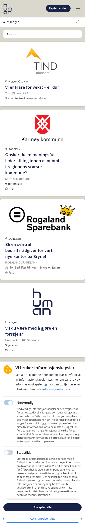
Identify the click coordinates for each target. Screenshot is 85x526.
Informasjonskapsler (56, 389)
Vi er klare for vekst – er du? (32, 87)
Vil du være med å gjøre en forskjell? (31, 331)
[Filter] (78, 22)
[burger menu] (78, 8)
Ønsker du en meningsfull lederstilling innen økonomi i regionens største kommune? (32, 163)
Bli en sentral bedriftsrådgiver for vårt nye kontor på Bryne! (29, 250)
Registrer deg (58, 8)
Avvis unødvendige (42, 518)
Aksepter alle (43, 507)
